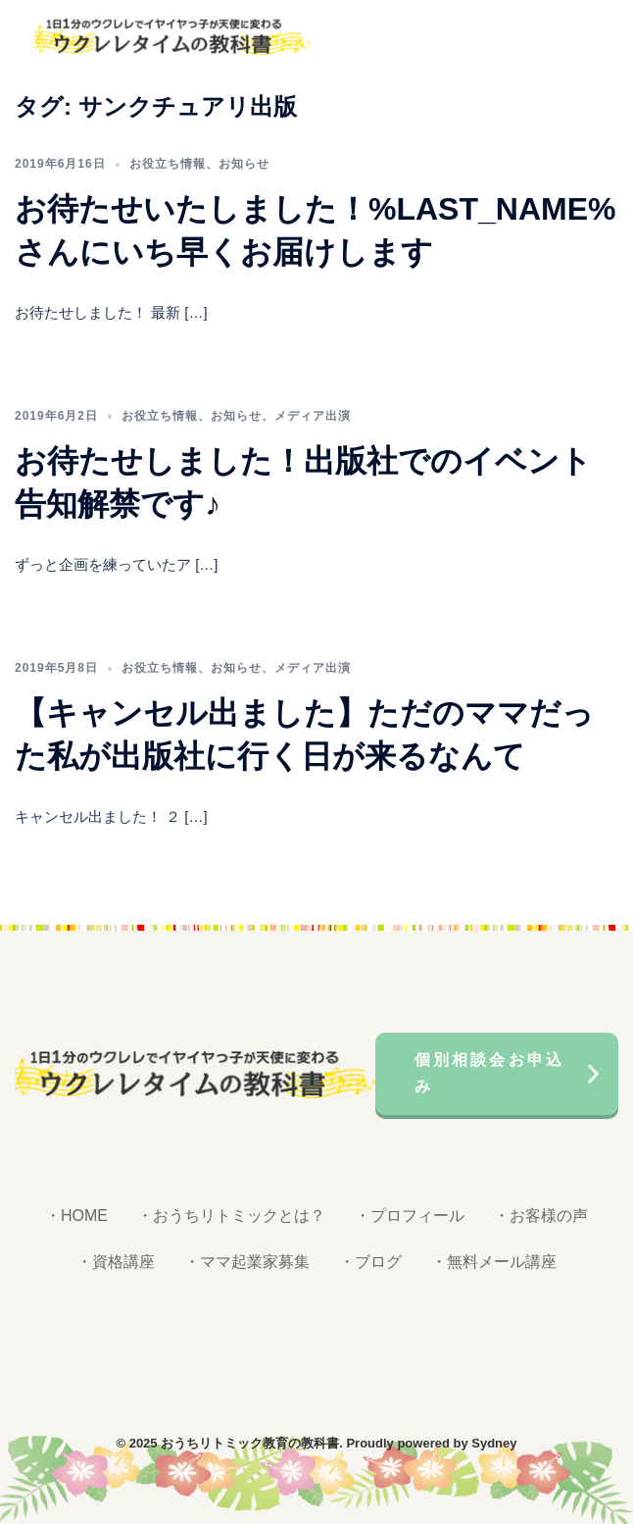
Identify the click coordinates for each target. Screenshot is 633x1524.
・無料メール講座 (494, 1261)
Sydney (493, 1443)
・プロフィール (409, 1215)
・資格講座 (115, 1261)
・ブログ (370, 1261)
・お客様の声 (541, 1215)
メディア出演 (312, 416)
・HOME (76, 1215)
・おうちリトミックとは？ (231, 1215)
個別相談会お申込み (489, 1072)
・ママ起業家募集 (247, 1261)
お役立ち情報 (167, 164)
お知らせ (244, 164)
